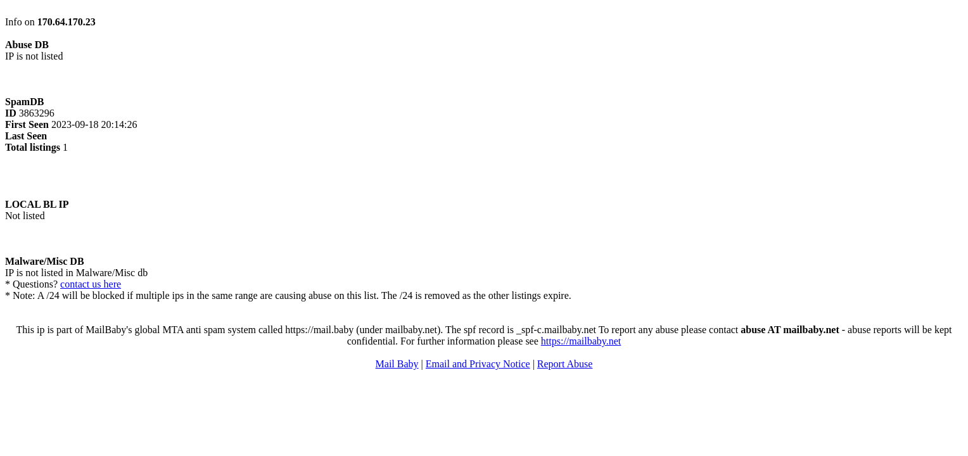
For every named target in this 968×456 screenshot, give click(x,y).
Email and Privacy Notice (478, 363)
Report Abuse (565, 363)
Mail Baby (397, 363)
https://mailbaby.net (581, 341)
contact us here (90, 284)
